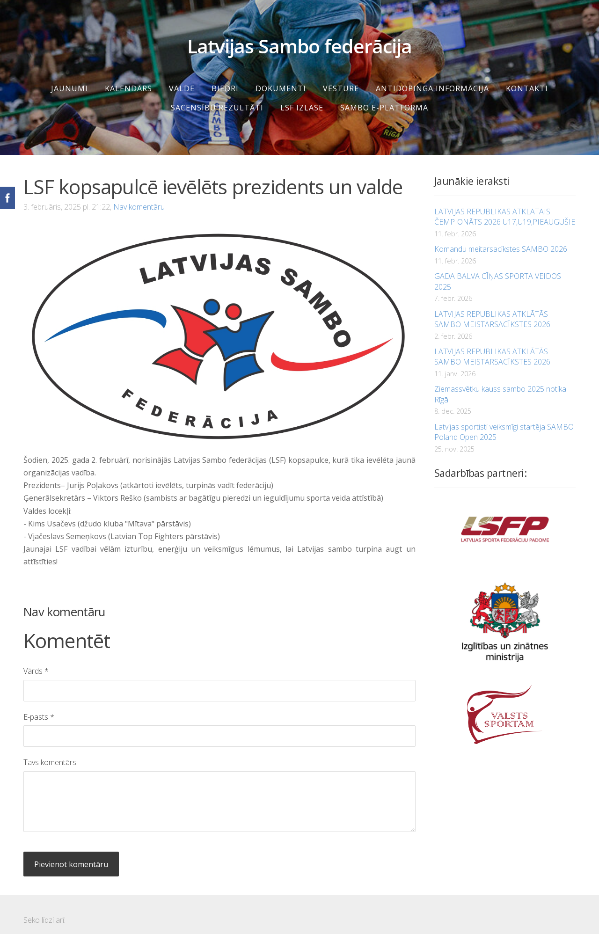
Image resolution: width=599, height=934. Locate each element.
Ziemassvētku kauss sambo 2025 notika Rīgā (500, 382)
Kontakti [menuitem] (527, 77)
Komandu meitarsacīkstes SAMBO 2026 (500, 238)
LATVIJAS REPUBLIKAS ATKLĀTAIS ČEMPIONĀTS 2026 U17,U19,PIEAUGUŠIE (504, 205)
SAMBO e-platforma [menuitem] (384, 96)
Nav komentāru (139, 195)
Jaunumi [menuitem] (69, 77)
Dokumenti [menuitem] (281, 77)
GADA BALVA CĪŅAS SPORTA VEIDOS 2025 (497, 270)
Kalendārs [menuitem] (128, 77)
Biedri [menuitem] (225, 77)
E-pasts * (38, 705)
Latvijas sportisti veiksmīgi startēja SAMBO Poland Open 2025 (504, 420)
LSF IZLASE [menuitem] (301, 96)
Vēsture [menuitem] (341, 77)
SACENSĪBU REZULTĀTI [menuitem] (217, 96)
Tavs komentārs (49, 751)
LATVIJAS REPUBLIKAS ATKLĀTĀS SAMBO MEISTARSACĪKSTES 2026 (492, 308)
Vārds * (36, 660)
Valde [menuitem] (182, 77)
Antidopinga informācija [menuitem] (432, 77)
